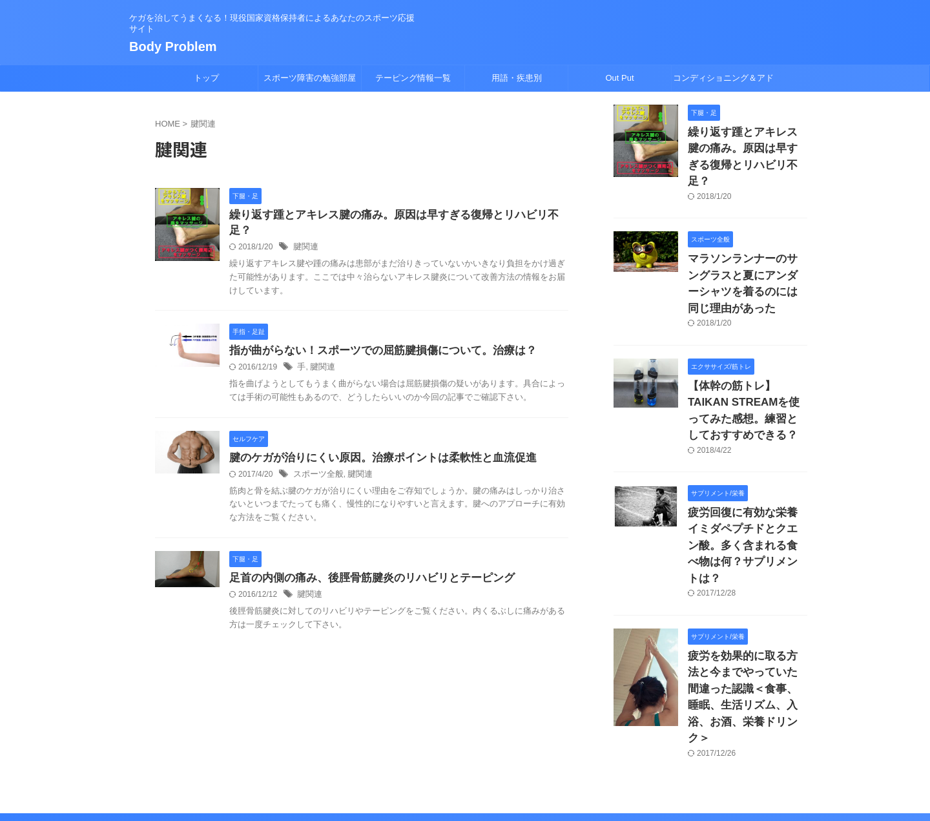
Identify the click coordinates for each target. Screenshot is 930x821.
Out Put (619, 78)
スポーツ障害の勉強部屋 (310, 78)
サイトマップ (416, 736)
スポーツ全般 (316, 461)
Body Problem (173, 46)
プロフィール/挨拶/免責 (496, 736)
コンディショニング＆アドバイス (723, 82)
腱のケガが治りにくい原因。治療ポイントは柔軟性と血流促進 (374, 444)
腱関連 (304, 232)
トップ (206, 78)
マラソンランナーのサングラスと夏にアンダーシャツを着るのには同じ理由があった (746, 250)
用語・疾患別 (516, 78)
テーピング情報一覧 (413, 78)
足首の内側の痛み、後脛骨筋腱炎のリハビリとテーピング (363, 566)
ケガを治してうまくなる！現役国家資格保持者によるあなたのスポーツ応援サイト (465, 760)
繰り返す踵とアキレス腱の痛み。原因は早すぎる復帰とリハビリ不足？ (394, 215)
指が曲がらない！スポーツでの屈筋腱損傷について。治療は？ (374, 336)
